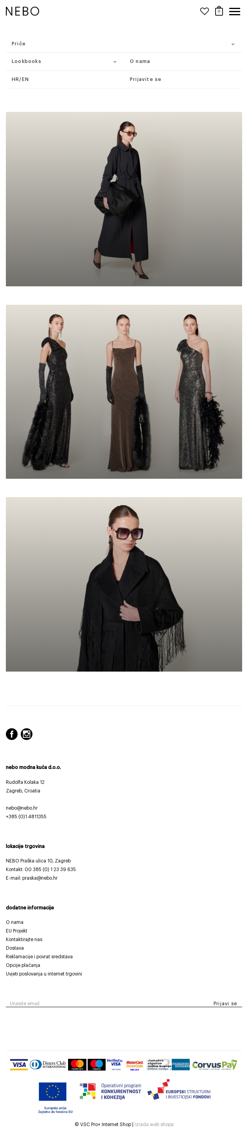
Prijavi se (225, 1003)
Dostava (15, 948)
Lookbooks (26, 61)
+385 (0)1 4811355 (26, 816)
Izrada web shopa (154, 1124)
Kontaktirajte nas (24, 939)
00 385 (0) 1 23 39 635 (50, 869)
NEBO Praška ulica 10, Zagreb (38, 861)
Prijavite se (146, 79)
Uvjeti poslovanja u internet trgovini (44, 974)
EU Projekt (16, 931)
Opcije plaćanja (23, 965)
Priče (19, 43)
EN (25, 79)
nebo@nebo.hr (22, 808)
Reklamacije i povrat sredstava (39, 956)
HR (15, 79)
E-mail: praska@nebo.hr (32, 878)
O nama (140, 61)
